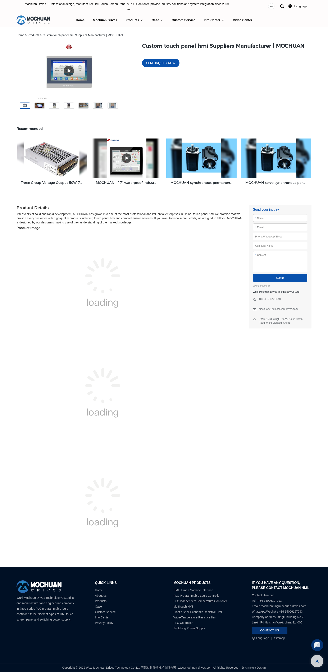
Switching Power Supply (189, 628)
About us (100, 595)
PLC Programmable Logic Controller (196, 595)
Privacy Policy (104, 623)
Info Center (212, 20)
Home (80, 20)
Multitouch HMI (183, 606)
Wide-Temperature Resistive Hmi (195, 617)
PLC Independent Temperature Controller (200, 601)
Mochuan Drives (105, 20)
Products (132, 20)
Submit (280, 277)
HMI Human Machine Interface (193, 590)
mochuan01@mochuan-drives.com (283, 606)
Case (155, 20)
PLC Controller (183, 623)
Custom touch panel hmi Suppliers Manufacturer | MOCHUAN (83, 35)
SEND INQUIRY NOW (160, 63)
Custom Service (183, 20)
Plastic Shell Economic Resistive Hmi (197, 612)
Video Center (242, 20)
